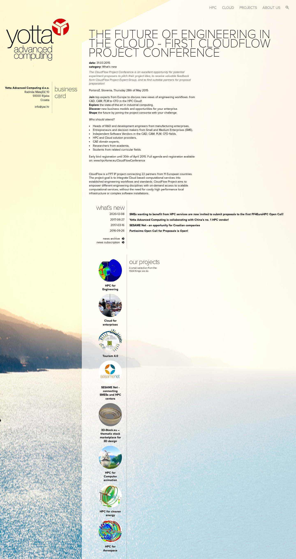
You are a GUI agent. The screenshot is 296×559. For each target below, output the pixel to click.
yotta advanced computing (37, 40)
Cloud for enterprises (110, 322)
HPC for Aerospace (110, 548)
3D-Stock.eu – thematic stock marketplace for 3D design (110, 435)
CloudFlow (96, 174)
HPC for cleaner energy (110, 513)
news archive (111, 238)
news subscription (108, 242)
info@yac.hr (42, 107)
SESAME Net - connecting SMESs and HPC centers (110, 393)
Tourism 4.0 (110, 356)
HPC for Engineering (110, 287)
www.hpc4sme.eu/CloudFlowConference (119, 160)
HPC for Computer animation (110, 476)
